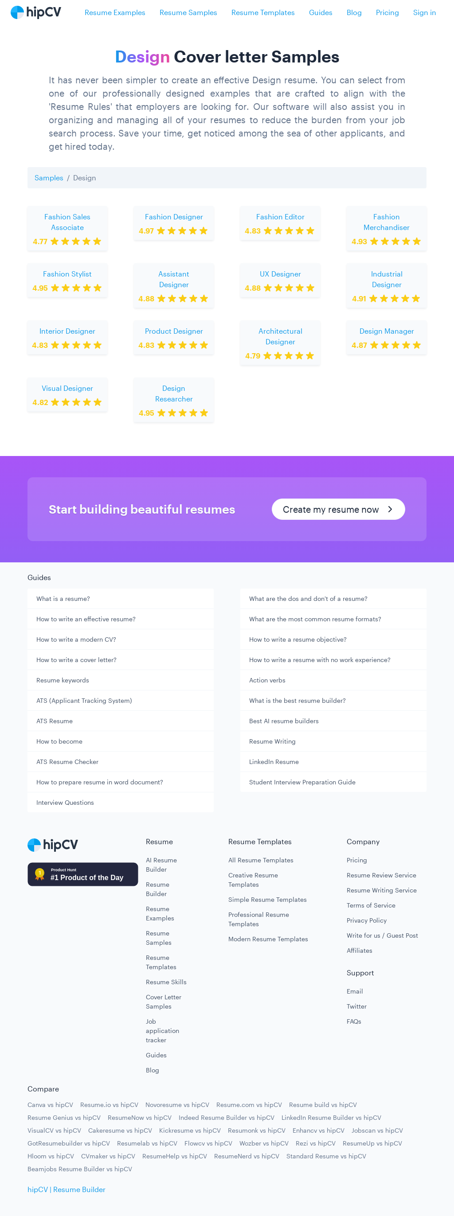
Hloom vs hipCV (50, 1156)
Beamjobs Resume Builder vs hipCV (79, 1169)
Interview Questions (65, 802)
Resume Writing (272, 741)
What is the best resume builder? (297, 700)
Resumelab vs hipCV (147, 1143)
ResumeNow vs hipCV (140, 1117)
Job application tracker (162, 1030)
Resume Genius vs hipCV (64, 1117)
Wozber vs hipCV (264, 1143)
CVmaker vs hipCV (108, 1156)
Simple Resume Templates (267, 899)
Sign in (424, 12)
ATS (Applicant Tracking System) (84, 700)
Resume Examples (115, 12)
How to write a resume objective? (298, 639)
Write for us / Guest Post (382, 935)
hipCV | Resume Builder (66, 1189)
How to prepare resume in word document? (99, 782)
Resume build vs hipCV (323, 1104)
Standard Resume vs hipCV (326, 1156)
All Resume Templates (261, 860)
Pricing (387, 12)
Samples (49, 177)
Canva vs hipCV (50, 1104)
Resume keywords (62, 680)
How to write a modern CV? (76, 639)
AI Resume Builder (161, 864)
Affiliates (359, 950)
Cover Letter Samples (163, 1001)
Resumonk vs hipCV (257, 1130)
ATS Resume (54, 721)
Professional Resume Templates (258, 919)
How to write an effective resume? (86, 619)
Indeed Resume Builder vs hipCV (226, 1117)
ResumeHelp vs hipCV (174, 1156)
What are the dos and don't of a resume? (308, 598)
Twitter (357, 1006)
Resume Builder (157, 889)
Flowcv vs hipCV (208, 1143)
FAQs (354, 1021)
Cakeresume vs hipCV (120, 1130)
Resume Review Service (381, 875)
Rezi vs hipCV (316, 1143)
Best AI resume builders (284, 721)
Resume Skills (166, 982)
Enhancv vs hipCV (318, 1130)
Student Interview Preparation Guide (302, 782)
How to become (59, 741)
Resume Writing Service (382, 890)
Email (355, 991)
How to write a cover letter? (76, 659)
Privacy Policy (367, 920)
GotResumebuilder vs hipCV (68, 1143)
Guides (321, 12)
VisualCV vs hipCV (54, 1130)
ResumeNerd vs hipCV (246, 1156)
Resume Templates (263, 12)
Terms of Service (371, 905)
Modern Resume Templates (268, 939)
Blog (354, 12)
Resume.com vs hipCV (249, 1104)
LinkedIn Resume (274, 761)
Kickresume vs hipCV (190, 1130)
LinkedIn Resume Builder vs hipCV (331, 1117)
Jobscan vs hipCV (377, 1130)
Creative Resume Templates (253, 879)
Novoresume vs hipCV (177, 1104)
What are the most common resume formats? (315, 619)
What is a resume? (63, 598)
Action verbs (267, 680)
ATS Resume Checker (67, 761)
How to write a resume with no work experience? (320, 659)
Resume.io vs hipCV (109, 1104)
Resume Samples (188, 12)
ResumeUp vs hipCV (372, 1143)
